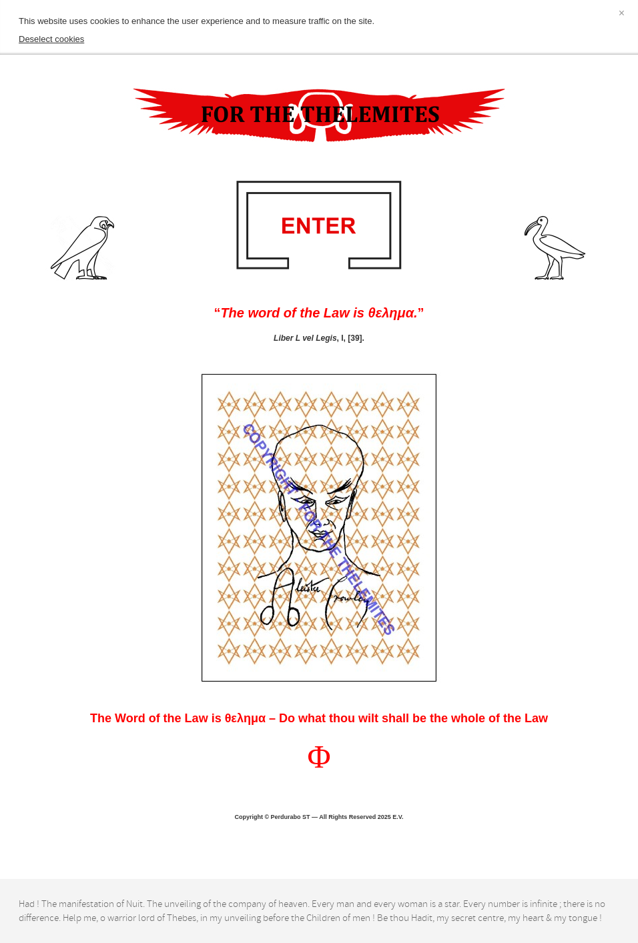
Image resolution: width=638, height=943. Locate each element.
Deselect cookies (51, 39)
